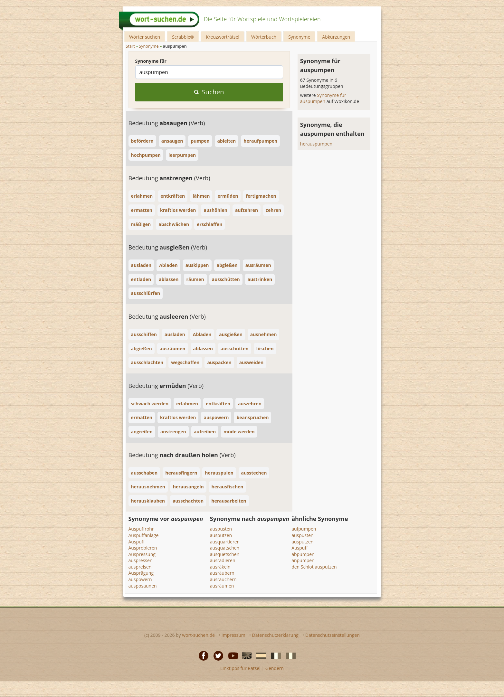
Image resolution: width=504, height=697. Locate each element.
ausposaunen (142, 586)
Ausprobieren (142, 548)
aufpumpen (303, 529)
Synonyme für (150, 61)
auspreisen (140, 567)
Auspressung (142, 554)
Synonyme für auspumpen (323, 98)
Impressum (233, 635)
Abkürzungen (336, 37)
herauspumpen (316, 144)
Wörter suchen (144, 37)
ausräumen (222, 586)
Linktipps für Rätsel (240, 668)
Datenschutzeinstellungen (332, 635)
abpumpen (302, 554)
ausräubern (222, 573)
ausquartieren (225, 542)
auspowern (140, 579)
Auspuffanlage (143, 535)
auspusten (221, 529)
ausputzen (221, 535)
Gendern (274, 668)
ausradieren (222, 560)
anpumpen (303, 560)
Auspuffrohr (141, 529)
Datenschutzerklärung (275, 635)
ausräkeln (220, 567)
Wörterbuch (263, 37)
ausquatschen (224, 548)
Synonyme (299, 37)
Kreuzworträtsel (222, 37)
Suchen (209, 92)
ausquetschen (224, 554)
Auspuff (136, 542)
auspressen (140, 560)
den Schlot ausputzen (314, 567)
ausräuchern (223, 579)
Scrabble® (183, 37)
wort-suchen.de (198, 635)
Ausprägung (141, 573)
